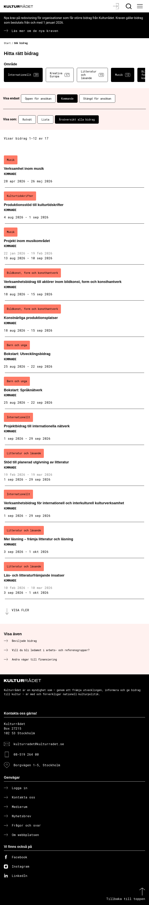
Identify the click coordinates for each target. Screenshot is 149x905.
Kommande (67, 98)
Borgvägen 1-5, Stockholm (37, 765)
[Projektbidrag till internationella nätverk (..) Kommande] (74, 427)
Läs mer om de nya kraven (35, 31)
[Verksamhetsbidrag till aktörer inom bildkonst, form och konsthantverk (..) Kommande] (74, 283)
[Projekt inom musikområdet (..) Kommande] (74, 244)
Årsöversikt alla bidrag (77, 119)
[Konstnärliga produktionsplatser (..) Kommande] (74, 319)
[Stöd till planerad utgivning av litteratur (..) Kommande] (74, 465)
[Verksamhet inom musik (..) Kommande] (74, 170)
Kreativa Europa (60, 74)
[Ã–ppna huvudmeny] (140, 6)
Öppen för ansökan (38, 98)
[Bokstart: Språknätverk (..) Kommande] (74, 391)
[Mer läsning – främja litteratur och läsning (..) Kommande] (74, 540)
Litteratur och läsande (92, 75)
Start (7, 43)
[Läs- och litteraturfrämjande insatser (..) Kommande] (74, 578)
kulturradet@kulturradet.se (39, 744)
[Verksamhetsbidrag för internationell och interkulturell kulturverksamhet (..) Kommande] (74, 504)
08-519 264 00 (26, 754)
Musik (122, 75)
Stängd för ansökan (97, 98)
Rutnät (27, 119)
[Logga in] (116, 6)
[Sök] (129, 6)
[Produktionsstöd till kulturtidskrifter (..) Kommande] (74, 206)
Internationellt (23, 75)
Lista (45, 119)
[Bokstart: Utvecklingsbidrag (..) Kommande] (74, 355)
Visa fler (20, 610)
